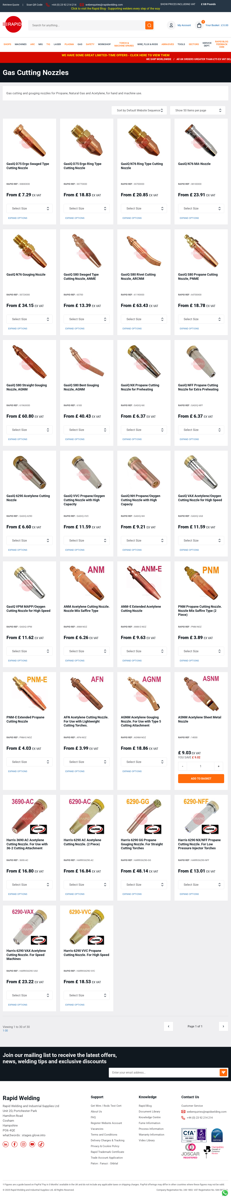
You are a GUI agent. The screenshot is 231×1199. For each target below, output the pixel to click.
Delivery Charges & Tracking (107, 1142)
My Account (184, 25)
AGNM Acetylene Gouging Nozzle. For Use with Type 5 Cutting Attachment (141, 722)
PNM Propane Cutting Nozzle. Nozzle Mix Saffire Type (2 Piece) (200, 611)
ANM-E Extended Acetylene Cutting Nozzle (141, 609)
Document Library (149, 1114)
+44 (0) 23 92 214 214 (64, 4)
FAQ (93, 1119)
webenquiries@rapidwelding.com (104, 4)
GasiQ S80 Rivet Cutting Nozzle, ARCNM (138, 277)
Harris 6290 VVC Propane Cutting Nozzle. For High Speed (86, 955)
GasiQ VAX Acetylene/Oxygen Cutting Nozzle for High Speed (200, 499)
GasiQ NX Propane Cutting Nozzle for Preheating (140, 388)
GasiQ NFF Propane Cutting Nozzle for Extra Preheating (198, 388)
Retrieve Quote (11, 4)
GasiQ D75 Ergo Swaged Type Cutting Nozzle (27, 166)
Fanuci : (105, 1165)
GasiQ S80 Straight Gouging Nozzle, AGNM (26, 388)
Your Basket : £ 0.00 (217, 25)
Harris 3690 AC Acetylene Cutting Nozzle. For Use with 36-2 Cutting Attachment (27, 846)
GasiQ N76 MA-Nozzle (194, 164)
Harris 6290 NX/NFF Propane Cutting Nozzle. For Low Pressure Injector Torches (199, 846)
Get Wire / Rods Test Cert (106, 1108)
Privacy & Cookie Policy (105, 1148)
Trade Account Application (107, 1160)
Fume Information (149, 1125)
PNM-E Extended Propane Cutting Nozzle (25, 720)
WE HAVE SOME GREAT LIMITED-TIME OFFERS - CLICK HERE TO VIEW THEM (115, 55)
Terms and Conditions (104, 1137)
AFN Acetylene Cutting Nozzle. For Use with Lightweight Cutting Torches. (86, 722)
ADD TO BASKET (201, 780)
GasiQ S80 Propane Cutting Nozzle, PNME (198, 277)
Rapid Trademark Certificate (107, 1154)
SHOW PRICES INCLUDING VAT (177, 4)
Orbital (114, 1165)
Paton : (95, 1165)
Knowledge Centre (150, 1119)
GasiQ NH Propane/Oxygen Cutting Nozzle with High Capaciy (140, 501)
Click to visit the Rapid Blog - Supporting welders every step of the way (116, 8)
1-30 (5, 1033)
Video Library (147, 1142)
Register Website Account (106, 1125)
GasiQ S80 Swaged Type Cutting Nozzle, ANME (81, 277)
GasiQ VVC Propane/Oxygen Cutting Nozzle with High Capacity (84, 501)
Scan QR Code (34, 4)
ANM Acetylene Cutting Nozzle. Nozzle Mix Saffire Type (87, 609)
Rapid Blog (145, 1108)
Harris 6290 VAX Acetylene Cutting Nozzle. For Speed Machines (26, 957)
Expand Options (17, 218)
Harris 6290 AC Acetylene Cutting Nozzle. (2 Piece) (82, 844)
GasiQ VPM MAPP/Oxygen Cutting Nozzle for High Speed (28, 609)
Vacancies (97, 1131)
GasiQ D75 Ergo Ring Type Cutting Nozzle (82, 166)
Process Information (151, 1131)
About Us (96, 1114)
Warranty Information (151, 1137)
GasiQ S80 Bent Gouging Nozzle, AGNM (81, 388)
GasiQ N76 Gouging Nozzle (25, 275)
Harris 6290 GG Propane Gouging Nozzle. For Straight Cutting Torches (142, 846)
